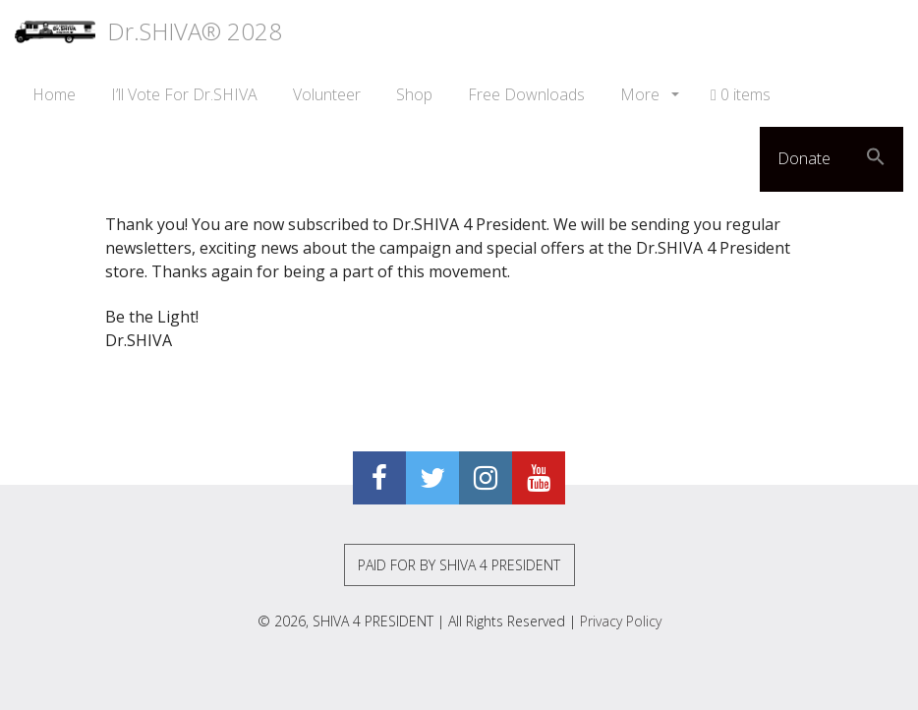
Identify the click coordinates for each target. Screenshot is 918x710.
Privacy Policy (620, 621)
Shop (414, 94)
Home (54, 94)
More (641, 94)
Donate (804, 158)
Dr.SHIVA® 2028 (148, 31)
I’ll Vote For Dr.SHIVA (184, 94)
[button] (875, 159)
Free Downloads (526, 94)
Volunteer (327, 94)
